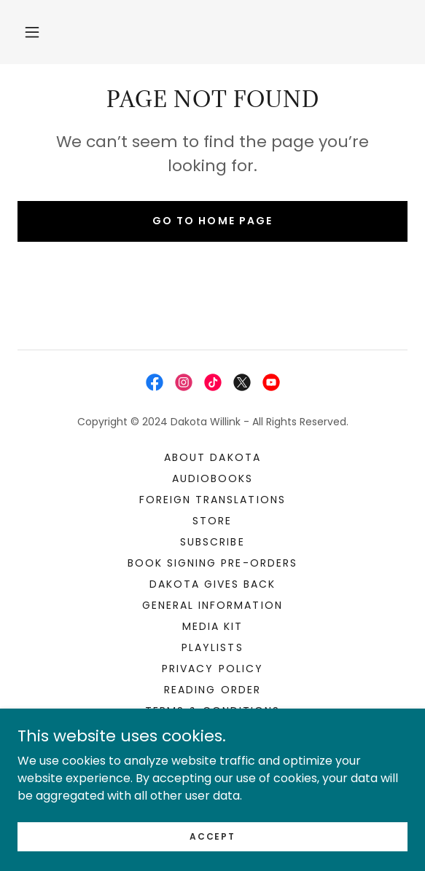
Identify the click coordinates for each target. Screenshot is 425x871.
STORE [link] (212, 520)
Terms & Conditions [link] (212, 711)
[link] (154, 382)
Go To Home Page (212, 220)
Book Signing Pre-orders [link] (212, 563)
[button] (32, 32)
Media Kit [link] (212, 626)
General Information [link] (212, 605)
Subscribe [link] (212, 542)
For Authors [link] (212, 753)
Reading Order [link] (212, 689)
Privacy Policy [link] (212, 668)
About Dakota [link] (212, 457)
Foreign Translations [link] (212, 499)
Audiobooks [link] (212, 478)
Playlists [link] (212, 647)
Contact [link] (212, 732)
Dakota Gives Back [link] (212, 584)
